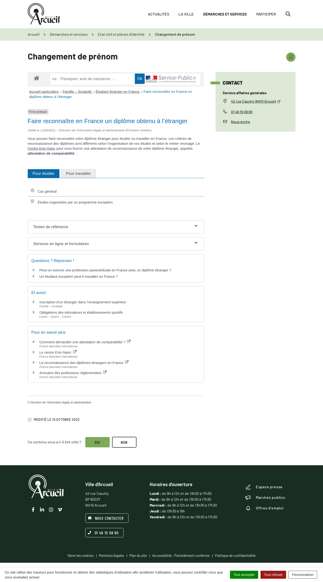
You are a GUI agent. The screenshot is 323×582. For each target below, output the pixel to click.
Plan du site (138, 555)
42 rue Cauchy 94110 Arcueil (256, 101)
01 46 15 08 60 (242, 111)
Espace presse (264, 487)
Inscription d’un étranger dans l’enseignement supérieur (82, 302)
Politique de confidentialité (235, 555)
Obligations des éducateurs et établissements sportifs (81, 312)
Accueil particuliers (44, 92)
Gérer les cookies (80, 555)
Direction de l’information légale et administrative (61, 402)
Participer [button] (266, 14)
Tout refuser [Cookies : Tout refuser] (273, 575)
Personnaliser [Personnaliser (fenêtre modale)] (303, 575)
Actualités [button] (158, 14)
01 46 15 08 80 (103, 532)
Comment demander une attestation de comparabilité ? (85, 342)
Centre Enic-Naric (41, 148)
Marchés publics (265, 497)
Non (124, 442)
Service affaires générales (245, 92)
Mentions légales (111, 555)
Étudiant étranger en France (118, 92)
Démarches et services (225, 14)
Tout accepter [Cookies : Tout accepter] (244, 575)
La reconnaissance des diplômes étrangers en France (84, 363)
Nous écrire (240, 121)
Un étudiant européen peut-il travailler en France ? (78, 276)
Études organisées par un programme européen (71, 202)
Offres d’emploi (264, 508)
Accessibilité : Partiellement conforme (181, 555)
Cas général (43, 191)
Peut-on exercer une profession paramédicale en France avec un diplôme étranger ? (105, 270)
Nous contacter (106, 518)
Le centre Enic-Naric (58, 352)
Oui (97, 442)
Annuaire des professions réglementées (73, 373)
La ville (186, 14)
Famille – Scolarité (77, 92)
